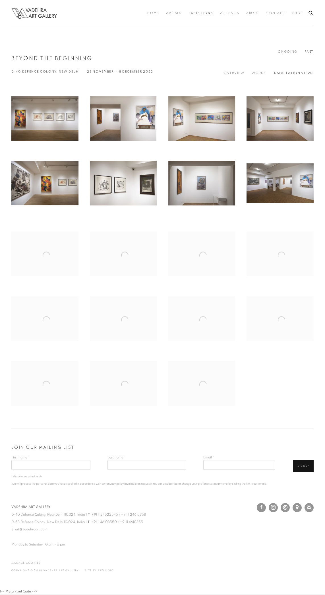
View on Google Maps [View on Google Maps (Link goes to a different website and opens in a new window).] (297, 507)
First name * (20, 457)
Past (309, 51)
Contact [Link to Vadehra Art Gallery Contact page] (275, 13)
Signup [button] (303, 466)
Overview (234, 73)
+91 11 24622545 (105, 514)
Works (259, 73)
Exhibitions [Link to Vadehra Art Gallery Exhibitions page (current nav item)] (201, 13)
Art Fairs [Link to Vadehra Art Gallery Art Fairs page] (229, 13)
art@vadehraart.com (31, 529)
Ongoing (287, 51)
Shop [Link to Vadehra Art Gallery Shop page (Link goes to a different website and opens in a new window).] (297, 13)
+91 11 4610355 (131, 522)
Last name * (116, 457)
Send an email (285, 507)
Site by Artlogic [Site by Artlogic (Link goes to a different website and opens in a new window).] (99, 570)
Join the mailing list (309, 507)
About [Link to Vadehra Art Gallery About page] (253, 13)
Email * (208, 457)
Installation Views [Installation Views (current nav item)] (293, 73)
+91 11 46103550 (104, 522)
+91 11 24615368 (133, 514)
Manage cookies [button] (26, 563)
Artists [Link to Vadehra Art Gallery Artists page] (173, 13)
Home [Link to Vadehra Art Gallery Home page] (153, 13)
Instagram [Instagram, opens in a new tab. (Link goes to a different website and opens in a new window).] (273, 507)
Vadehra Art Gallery (34, 13)
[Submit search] (311, 12)
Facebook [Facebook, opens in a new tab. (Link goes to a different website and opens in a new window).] (261, 507)
